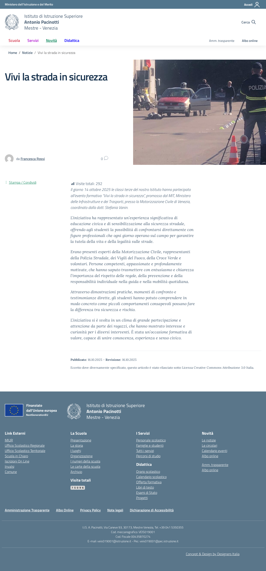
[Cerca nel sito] (248, 22)
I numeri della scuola (85, 461)
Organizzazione (81, 456)
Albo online (250, 40)
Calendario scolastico (151, 476)
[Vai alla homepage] (12, 22)
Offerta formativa (149, 482)
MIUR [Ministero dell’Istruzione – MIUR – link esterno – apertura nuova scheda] (9, 440)
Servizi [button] (33, 40)
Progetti (142, 497)
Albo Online (65, 510)
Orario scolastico (148, 471)
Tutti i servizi (145, 450)
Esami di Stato (146, 492)
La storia (76, 445)
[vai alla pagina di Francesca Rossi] (33, 158)
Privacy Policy (90, 510)
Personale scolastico (151, 440)
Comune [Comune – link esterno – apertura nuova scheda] (11, 471)
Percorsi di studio (148, 456)
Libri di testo (145, 487)
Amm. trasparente (221, 40)
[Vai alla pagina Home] (12, 52)
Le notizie (209, 440)
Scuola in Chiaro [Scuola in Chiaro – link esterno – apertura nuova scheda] (16, 456)
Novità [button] (51, 40)
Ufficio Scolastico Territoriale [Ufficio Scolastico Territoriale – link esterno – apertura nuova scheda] (25, 450)
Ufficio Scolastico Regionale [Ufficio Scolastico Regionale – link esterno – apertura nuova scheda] (25, 445)
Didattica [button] (71, 40)
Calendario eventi (214, 450)
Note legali (115, 510)
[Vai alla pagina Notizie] (27, 52)
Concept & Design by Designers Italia (213, 554)
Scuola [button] (14, 40)
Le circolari (209, 445)
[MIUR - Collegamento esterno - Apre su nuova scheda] (29, 4)
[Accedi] (252, 4)
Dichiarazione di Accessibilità (152, 510)
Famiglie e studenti (150, 445)
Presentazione (80, 440)
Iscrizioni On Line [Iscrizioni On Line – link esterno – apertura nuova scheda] (17, 461)
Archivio (76, 471)
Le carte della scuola (85, 466)
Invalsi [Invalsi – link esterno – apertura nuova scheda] (9, 466)
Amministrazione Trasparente (27, 510)
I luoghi (75, 450)
